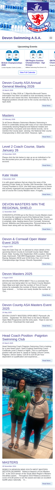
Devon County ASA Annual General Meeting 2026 (21, 84)
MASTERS (10, 462)
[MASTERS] (27, 414)
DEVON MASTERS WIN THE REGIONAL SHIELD (23, 206)
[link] (12, 59)
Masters (8, 115)
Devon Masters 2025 (17, 274)
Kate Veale (10, 175)
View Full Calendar (27, 72)
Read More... (47, 106)
